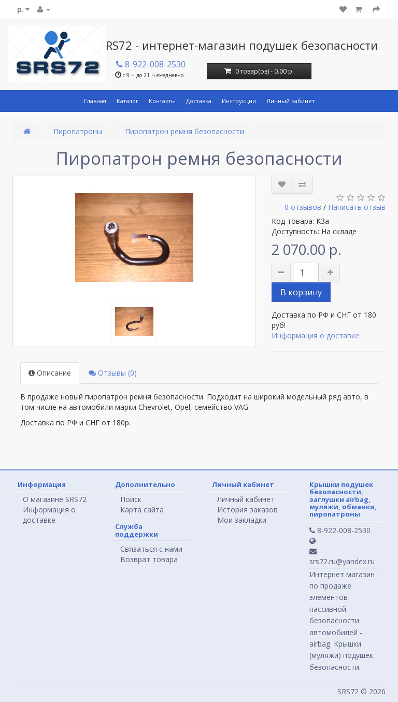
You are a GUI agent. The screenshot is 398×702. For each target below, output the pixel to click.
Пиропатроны (77, 131)
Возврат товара (149, 559)
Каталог (127, 101)
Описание (50, 373)
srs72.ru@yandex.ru (342, 557)
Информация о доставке (315, 335)
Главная (95, 101)
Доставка (198, 101)
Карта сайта (142, 509)
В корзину (301, 292)
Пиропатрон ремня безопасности (184, 131)
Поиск (130, 499)
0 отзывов (303, 207)
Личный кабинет (290, 101)
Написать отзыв (357, 207)
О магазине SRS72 (55, 499)
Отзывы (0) (113, 373)
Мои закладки (241, 520)
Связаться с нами (151, 549)
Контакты (162, 101)
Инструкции (239, 101)
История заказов (247, 509)
